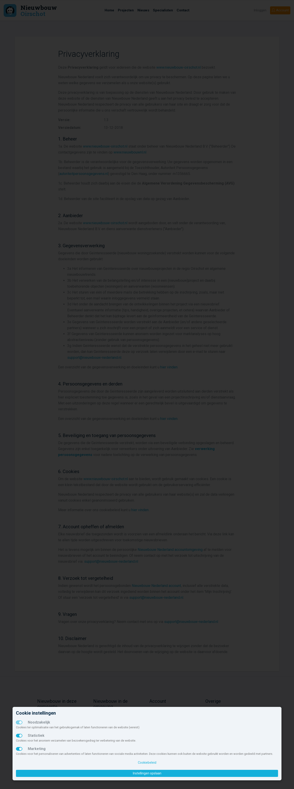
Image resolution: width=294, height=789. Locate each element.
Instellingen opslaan (147, 773)
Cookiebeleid (147, 762)
